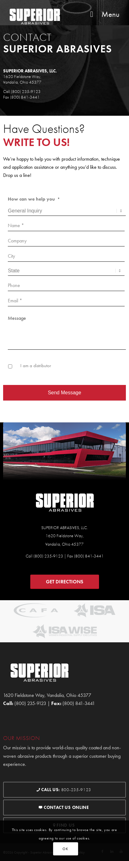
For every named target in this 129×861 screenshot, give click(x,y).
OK (65, 848)
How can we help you (34, 199)
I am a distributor (35, 365)
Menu (103, 14)
